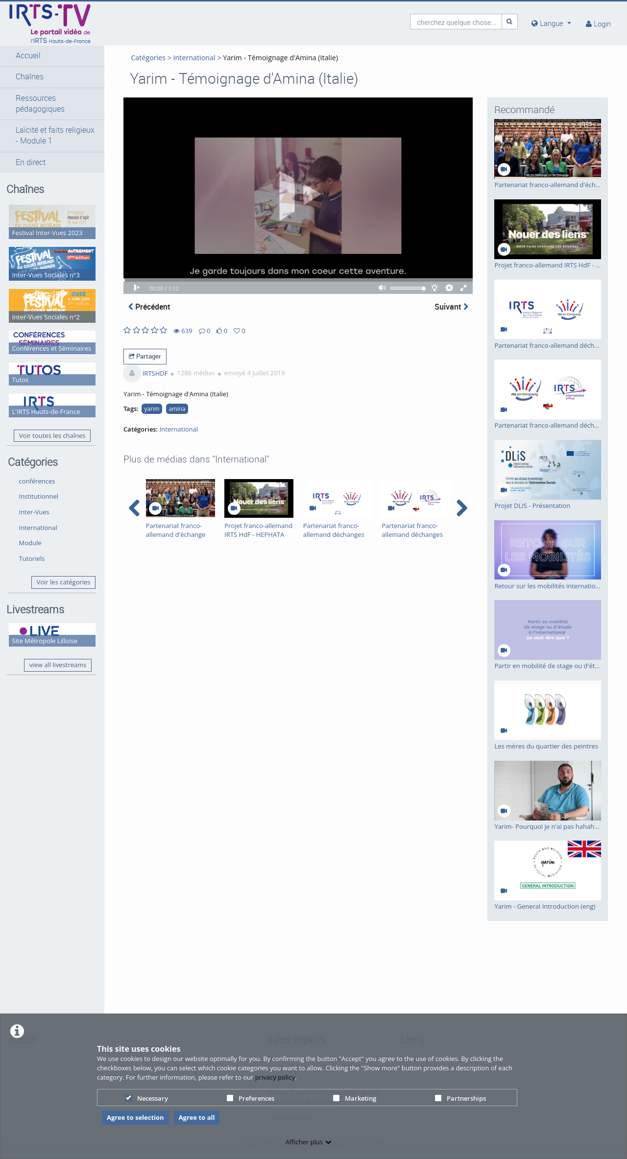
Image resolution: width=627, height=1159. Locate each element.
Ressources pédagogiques (40, 103)
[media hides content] (551, 23)
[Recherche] (510, 21)
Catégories (142, 57)
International (38, 515)
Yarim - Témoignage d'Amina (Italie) (274, 57)
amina (171, 411)
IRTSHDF (149, 375)
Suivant (451, 309)
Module (30, 531)
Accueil (28, 55)
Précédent (143, 309)
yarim (146, 411)
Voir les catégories (58, 570)
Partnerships (460, 1098)
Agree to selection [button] (135, 1117)
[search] (456, 21)
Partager (139, 359)
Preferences (250, 1098)
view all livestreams (52, 652)
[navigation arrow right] (462, 511)
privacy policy (275, 1077)
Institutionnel (39, 485)
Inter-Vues (34, 500)
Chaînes (30, 77)
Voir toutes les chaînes (46, 424)
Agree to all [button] (197, 1117)
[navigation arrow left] (128, 511)
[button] (49, 56)
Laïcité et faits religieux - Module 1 (49, 135)
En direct (31, 162)
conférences (37, 469)
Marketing (354, 1098)
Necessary (146, 1098)
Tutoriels (32, 546)
